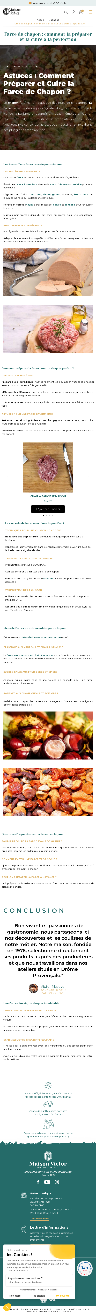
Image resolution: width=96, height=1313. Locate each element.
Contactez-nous (39, 1218)
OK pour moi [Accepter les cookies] (63, 1295)
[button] (43, 515)
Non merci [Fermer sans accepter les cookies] (15, 1295)
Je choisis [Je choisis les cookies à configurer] (39, 1295)
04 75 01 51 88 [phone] (37, 1205)
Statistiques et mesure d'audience (26, 1282)
